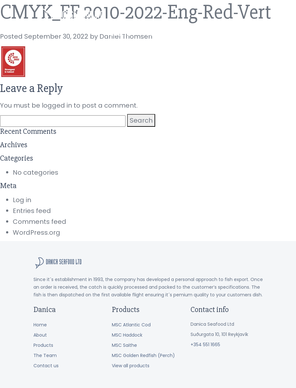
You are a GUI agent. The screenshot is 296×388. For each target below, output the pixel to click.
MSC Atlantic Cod (131, 325)
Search (141, 120)
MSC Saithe (124, 345)
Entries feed (32, 210)
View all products (130, 365)
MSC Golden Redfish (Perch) (143, 355)
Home (40, 325)
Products (145, 15)
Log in (22, 199)
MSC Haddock (127, 335)
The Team (207, 15)
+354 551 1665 (205, 344)
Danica (69, 17)
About (175, 15)
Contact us (246, 15)
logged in (57, 105)
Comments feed (39, 221)
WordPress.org (36, 232)
